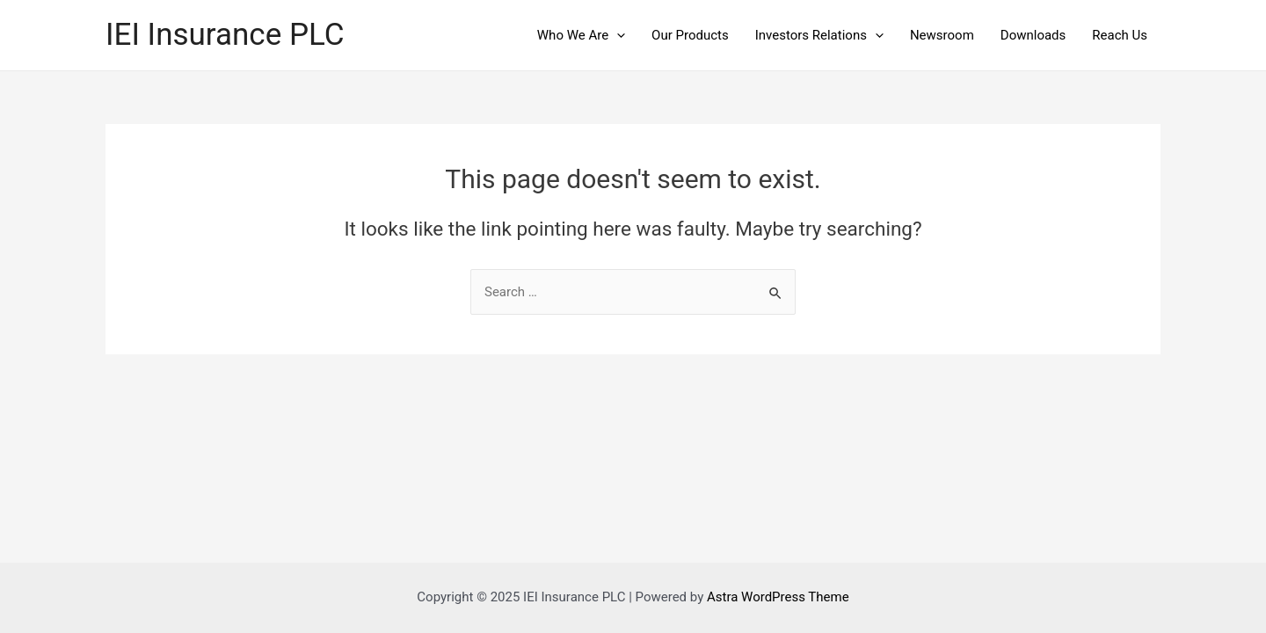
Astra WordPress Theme (778, 597)
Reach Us (1119, 35)
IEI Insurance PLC (225, 35)
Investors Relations (819, 35)
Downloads (1033, 35)
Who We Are (581, 35)
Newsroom (942, 35)
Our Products (690, 35)
